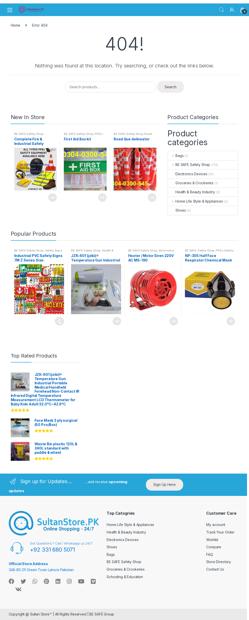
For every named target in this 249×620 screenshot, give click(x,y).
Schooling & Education (125, 577)
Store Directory (218, 562)
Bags (175, 155)
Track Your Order (220, 532)
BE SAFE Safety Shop (29, 134)
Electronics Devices (187, 174)
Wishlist (212, 540)
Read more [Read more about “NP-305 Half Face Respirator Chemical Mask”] (230, 321)
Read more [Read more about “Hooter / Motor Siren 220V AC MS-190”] (173, 321)
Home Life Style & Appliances (195, 201)
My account (215, 524)
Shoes (177, 210)
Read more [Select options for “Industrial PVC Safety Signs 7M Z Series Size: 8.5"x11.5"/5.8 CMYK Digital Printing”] (59, 321)
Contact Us (215, 569)
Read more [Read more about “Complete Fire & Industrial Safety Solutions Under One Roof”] (52, 197)
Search (221, 10)
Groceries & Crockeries (190, 183)
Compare (213, 547)
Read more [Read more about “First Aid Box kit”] (102, 197)
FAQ (209, 554)
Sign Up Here (164, 484)
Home (15, 25)
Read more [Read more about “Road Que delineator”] (151, 197)
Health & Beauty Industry (191, 192)
